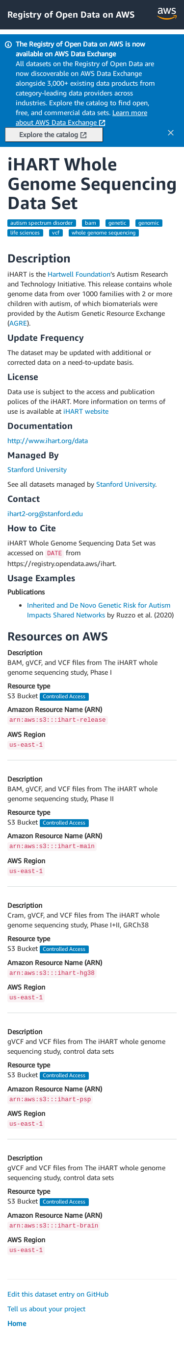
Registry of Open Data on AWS (71, 14)
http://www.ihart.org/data (47, 440)
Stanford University (37, 469)
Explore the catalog (53, 134)
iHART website (85, 411)
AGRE (18, 323)
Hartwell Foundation (79, 274)
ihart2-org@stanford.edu (45, 513)
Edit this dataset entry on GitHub (57, 1294)
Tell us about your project (46, 1308)
